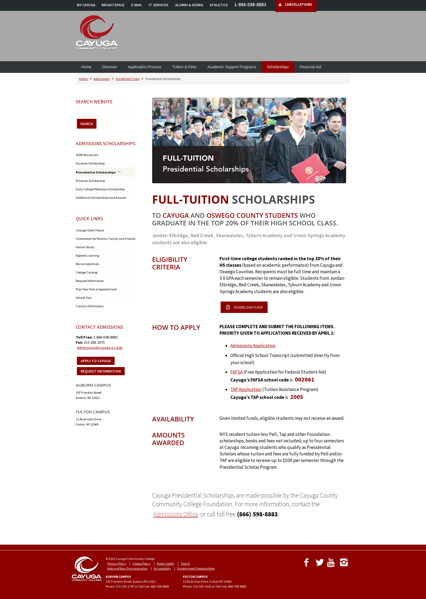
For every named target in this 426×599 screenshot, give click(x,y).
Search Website (94, 101)
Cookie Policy (142, 563)
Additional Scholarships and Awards (101, 197)
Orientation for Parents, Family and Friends (105, 239)
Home (86, 67)
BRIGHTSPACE (113, 5)
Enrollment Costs (127, 79)
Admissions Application (252, 346)
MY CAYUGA (86, 5)
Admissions (102, 79)
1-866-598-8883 (250, 5)
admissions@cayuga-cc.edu (100, 347)
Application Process (144, 67)
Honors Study (85, 247)
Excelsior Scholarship (90, 163)
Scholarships (278, 67)
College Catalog (86, 272)
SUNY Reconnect (87, 155)
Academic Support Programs (232, 67)
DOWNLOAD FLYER (244, 307)
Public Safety (165, 563)
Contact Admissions (90, 306)
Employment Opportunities (196, 568)
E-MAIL (136, 5)
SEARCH (86, 123)
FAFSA (236, 372)
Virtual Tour (84, 298)
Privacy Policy (116, 563)
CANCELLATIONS (298, 4)
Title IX (185, 563)
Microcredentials (87, 264)
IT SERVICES (158, 5)
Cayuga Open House (90, 230)
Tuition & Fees (184, 67)
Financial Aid (310, 67)
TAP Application (245, 389)
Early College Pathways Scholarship (100, 189)
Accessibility (162, 568)
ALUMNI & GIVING (189, 5)
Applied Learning (87, 255)
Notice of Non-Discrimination (127, 568)
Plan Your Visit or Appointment (96, 289)
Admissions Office (175, 514)
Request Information (90, 281)
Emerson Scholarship (90, 181)
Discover (109, 67)
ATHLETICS (219, 5)
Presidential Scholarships (96, 172)
